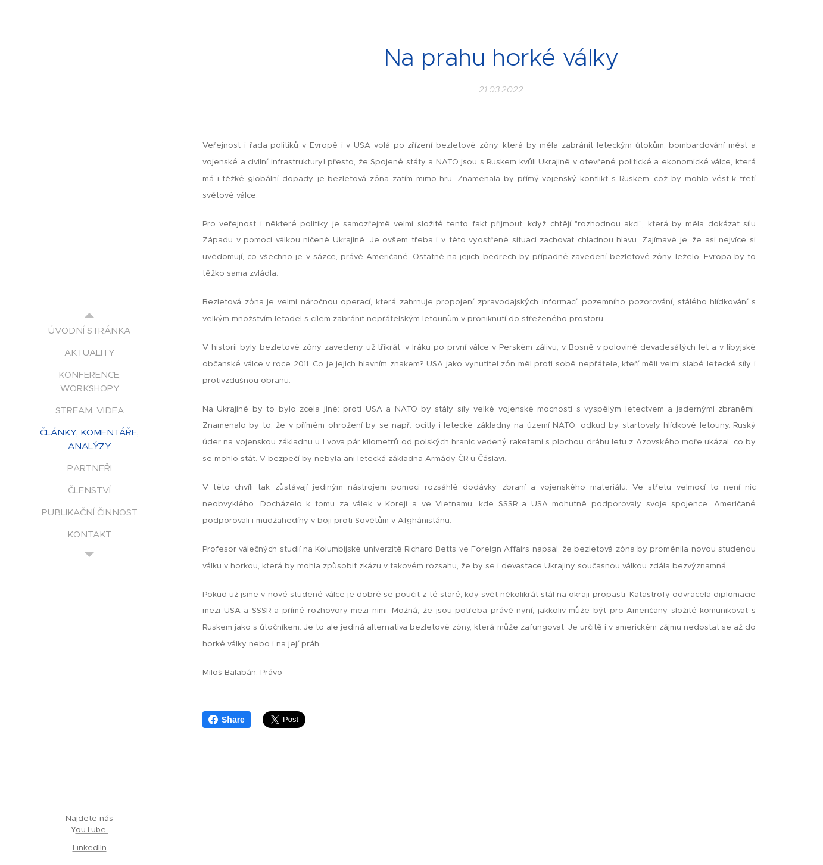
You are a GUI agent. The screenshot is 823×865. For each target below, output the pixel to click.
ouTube (92, 829)
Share (226, 719)
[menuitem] (89, 330)
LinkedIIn (90, 847)
